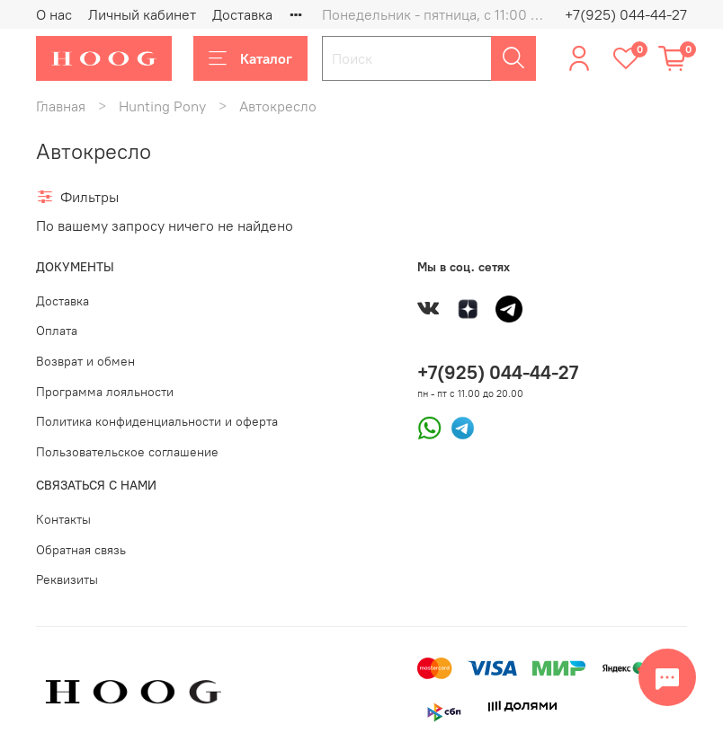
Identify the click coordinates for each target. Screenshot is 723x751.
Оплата (56, 330)
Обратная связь (81, 550)
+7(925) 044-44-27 (626, 14)
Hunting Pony (162, 106)
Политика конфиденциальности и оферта (157, 421)
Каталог (250, 58)
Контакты (63, 519)
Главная (60, 106)
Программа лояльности (105, 392)
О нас (54, 14)
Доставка (242, 14)
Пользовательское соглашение (127, 452)
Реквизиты (67, 579)
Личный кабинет (142, 14)
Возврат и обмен (85, 361)
